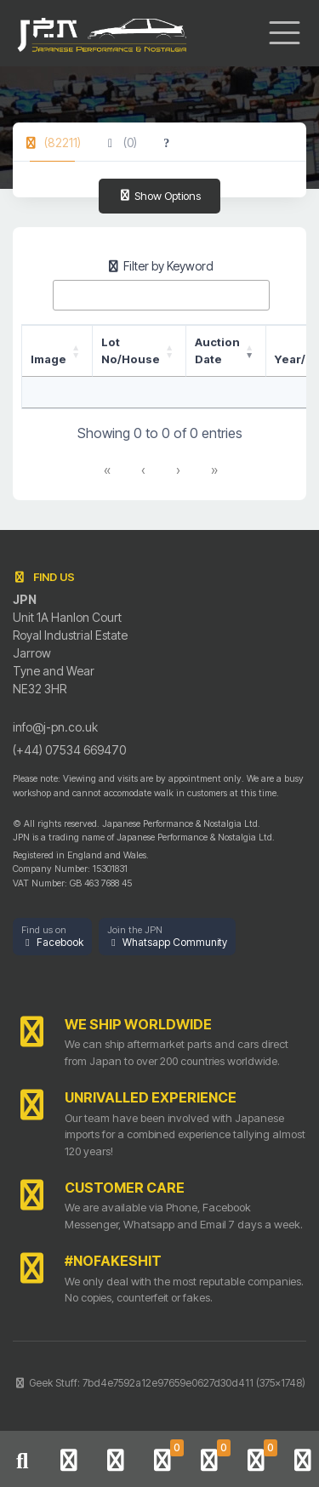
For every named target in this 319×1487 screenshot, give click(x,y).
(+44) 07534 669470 (69, 750)
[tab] (52, 142)
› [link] (178, 469)
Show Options (159, 195)
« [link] (107, 469)
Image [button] (48, 359)
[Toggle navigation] (284, 33)
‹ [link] (143, 469)
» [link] (214, 469)
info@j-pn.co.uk (55, 727)
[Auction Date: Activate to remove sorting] (226, 351)
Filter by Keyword (159, 266)
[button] (52, 937)
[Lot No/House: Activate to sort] (139, 351)
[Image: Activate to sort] (57, 351)
